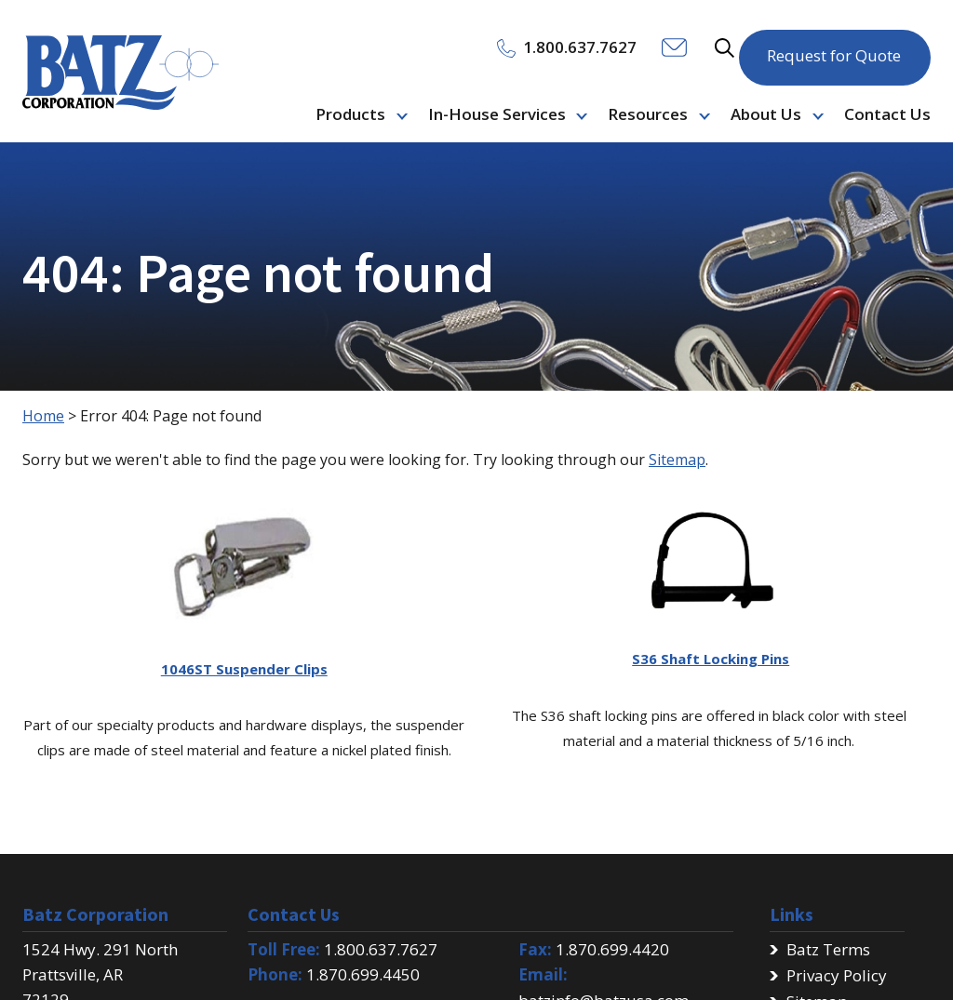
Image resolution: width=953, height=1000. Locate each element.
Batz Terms (828, 949)
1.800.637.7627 (380, 949)
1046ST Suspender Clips (244, 669)
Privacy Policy (836, 975)
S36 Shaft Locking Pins (710, 658)
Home (43, 416)
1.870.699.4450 (363, 974)
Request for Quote (834, 46)
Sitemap (677, 459)
